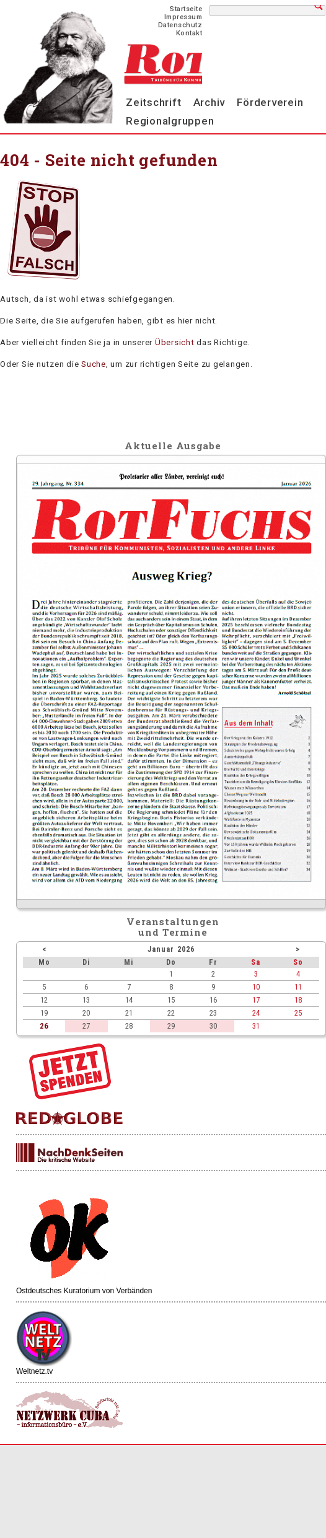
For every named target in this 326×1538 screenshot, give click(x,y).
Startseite (186, 9)
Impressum (183, 17)
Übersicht (175, 342)
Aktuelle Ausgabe (173, 445)
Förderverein (270, 102)
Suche (93, 364)
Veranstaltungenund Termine (173, 926)
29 (171, 1025)
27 (86, 1025)
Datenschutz (180, 25)
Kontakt (189, 33)
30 (213, 1025)
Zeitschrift (153, 102)
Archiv (209, 102)
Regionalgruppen (170, 121)
